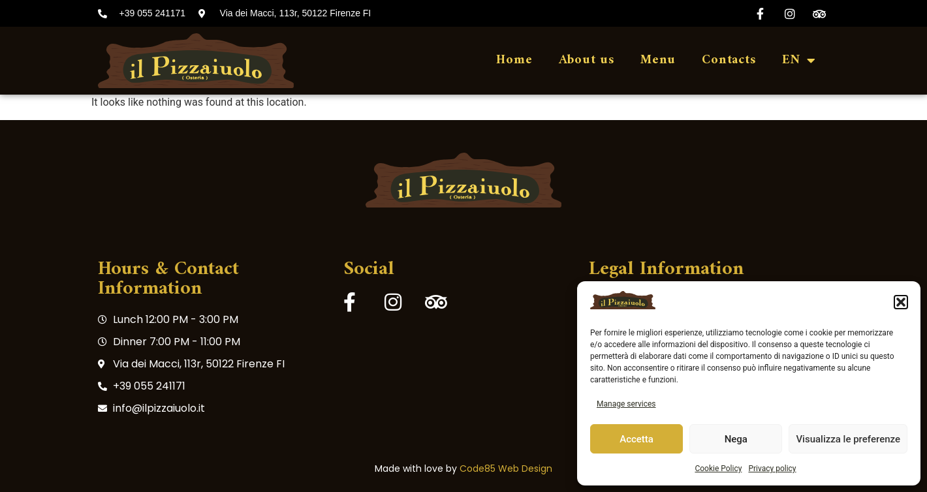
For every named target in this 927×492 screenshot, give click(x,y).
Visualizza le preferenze (848, 439)
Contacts (728, 60)
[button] (900, 302)
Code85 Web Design (506, 468)
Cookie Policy (718, 468)
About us (586, 60)
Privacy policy (772, 468)
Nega (736, 439)
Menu (658, 60)
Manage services (626, 403)
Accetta (636, 439)
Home (514, 60)
